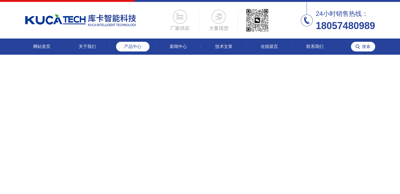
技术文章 (223, 46)
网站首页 (41, 46)
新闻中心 (178, 46)
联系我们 (315, 46)
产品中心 (132, 46)
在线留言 (269, 46)
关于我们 (87, 46)
